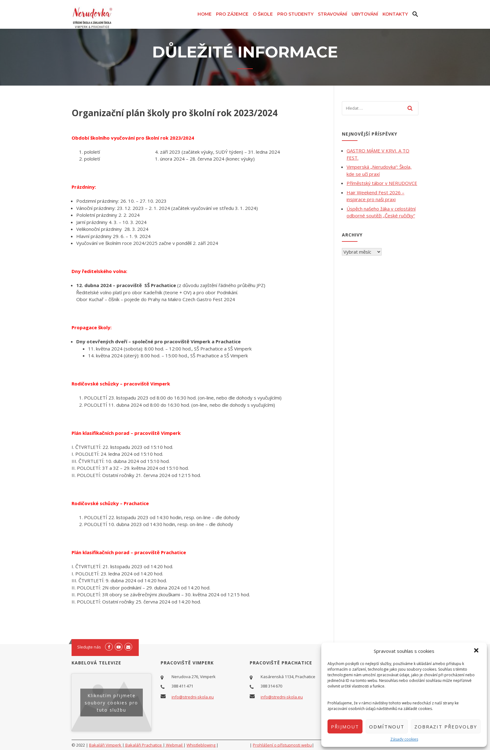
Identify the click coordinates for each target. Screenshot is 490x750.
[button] (477, 651)
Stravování (332, 14)
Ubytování (365, 14)
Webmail (174, 745)
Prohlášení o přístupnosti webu (282, 745)
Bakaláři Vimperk (105, 745)
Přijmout (345, 726)
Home (205, 14)
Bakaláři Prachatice (143, 745)
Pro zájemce (232, 14)
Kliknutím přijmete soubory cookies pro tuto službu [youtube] (111, 703)
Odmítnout (386, 726)
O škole (263, 14)
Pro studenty (295, 14)
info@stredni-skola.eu (193, 697)
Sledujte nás (89, 647)
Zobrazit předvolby (445, 726)
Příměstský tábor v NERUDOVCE (382, 183)
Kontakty (395, 14)
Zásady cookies (404, 739)
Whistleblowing (201, 745)
